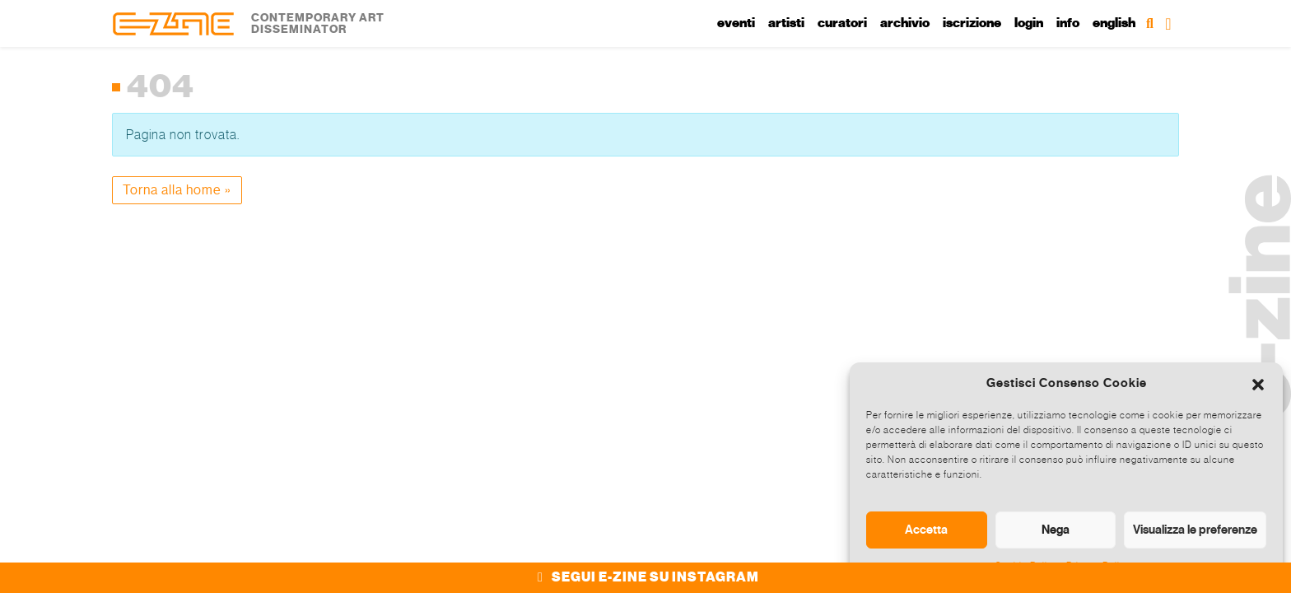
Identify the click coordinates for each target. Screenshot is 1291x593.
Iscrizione (972, 23)
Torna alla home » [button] (177, 190)
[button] (1258, 383)
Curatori (842, 23)
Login (1028, 23)
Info (1067, 23)
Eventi (736, 23)
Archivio (905, 23)
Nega (1056, 529)
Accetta (926, 529)
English (1114, 23)
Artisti (786, 23)
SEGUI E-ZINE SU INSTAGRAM (646, 577)
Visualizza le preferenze (1195, 529)
